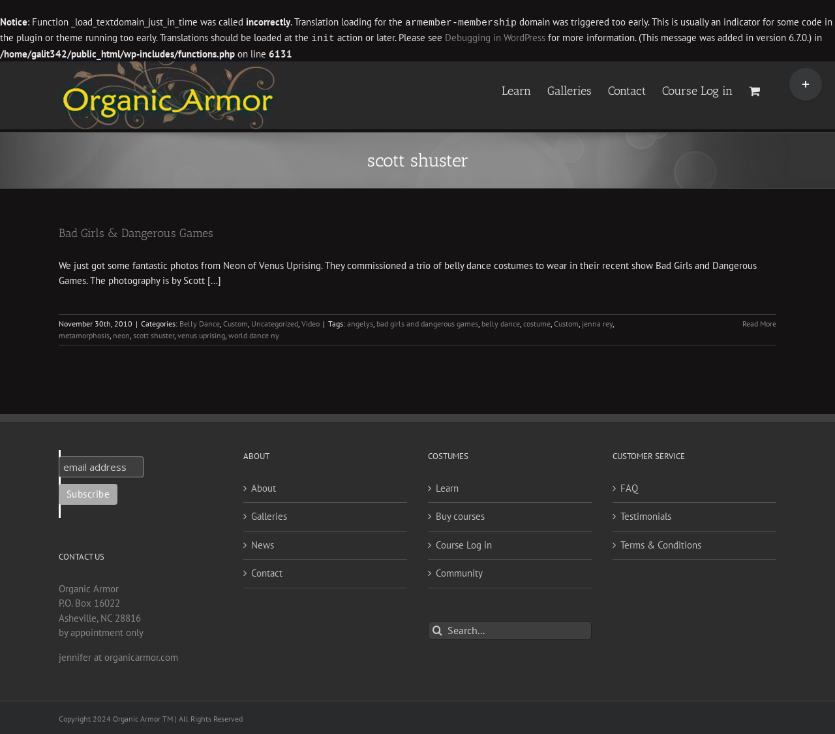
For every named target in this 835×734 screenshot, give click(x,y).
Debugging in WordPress (495, 37)
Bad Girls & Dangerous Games (136, 232)
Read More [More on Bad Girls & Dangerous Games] (759, 322)
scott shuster (153, 334)
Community (459, 572)
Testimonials (645, 515)
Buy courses (460, 515)
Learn (447, 487)
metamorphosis (84, 334)
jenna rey (597, 322)
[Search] (437, 629)
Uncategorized (274, 322)
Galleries (269, 515)
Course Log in (464, 543)
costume (537, 322)
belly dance (500, 322)
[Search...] (510, 629)
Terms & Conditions (660, 543)
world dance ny (253, 334)
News (262, 543)
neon (121, 334)
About (263, 487)
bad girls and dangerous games (427, 322)
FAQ (629, 487)
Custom (235, 322)
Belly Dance (199, 322)
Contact (266, 572)
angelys (360, 322)
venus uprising (201, 334)
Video (310, 322)
